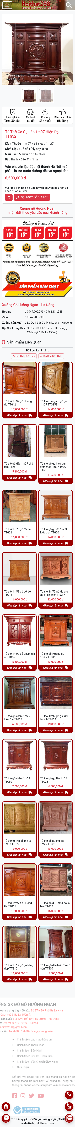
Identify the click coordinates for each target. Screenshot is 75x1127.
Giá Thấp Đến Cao (24, 356)
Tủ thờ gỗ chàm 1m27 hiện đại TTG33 (17, 717)
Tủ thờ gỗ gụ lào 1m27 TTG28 (53, 780)
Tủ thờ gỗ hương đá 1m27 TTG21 (52, 842)
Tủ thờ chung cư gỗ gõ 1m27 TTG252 (53, 403)
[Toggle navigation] (7, 5)
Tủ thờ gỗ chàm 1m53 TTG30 (17, 780)
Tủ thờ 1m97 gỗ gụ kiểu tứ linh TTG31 (54, 717)
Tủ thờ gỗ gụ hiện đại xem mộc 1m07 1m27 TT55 (53, 467)
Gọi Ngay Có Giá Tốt (32, 197)
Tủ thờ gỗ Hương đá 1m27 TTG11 (52, 655)
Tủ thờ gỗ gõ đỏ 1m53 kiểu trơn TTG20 (53, 531)
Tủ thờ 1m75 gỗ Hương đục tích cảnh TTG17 (54, 593)
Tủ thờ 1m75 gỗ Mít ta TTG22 (17, 531)
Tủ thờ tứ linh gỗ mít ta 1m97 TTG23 (17, 842)
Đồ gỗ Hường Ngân (45, 1119)
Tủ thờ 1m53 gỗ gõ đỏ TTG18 (17, 593)
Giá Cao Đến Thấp (51, 356)
